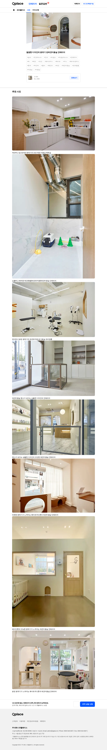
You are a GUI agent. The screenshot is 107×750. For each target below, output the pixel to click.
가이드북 (35, 10)
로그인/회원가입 (88, 4)
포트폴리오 (21, 10)
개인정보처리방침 (32, 721)
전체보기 (74, 78)
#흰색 (29, 65)
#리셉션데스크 (63, 57)
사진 (28, 10)
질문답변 (43, 3)
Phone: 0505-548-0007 (66, 731)
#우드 (65, 61)
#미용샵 (37, 69)
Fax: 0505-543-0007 (81, 731)
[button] (92, 99)
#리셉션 (53, 57)
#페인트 (50, 65)
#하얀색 (36, 65)
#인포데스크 (37, 57)
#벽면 (34, 61)
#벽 (28, 61)
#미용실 (29, 69)
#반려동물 (75, 65)
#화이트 (58, 61)
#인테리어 (73, 57)
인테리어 (33, 4)
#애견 (57, 65)
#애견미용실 (66, 65)
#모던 (40, 61)
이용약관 (22, 721)
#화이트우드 (49, 61)
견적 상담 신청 (87, 704)
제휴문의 (77, 4)
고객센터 (15, 721)
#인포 (46, 57)
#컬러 (43, 65)
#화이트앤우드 (74, 61)
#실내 (29, 57)
